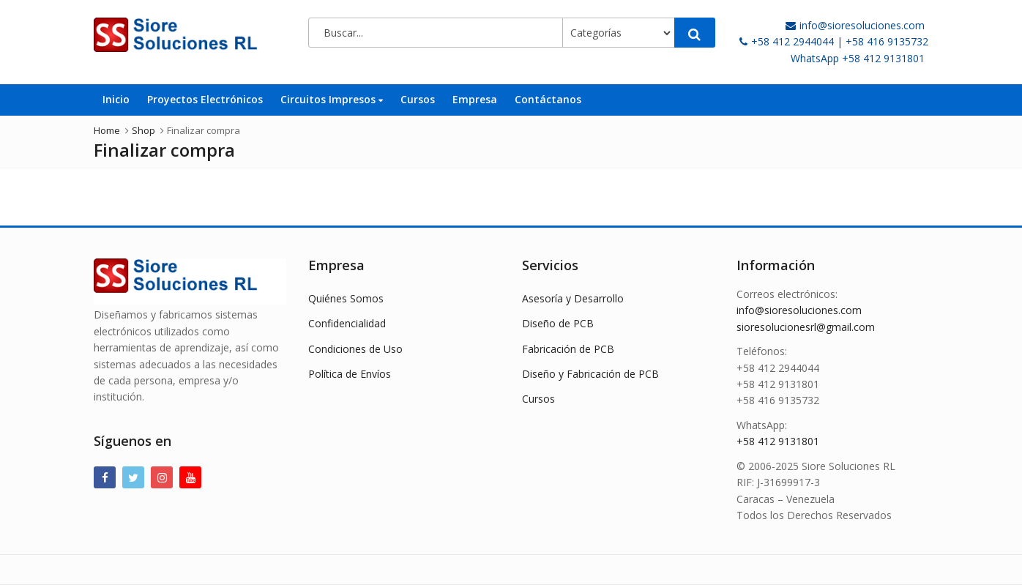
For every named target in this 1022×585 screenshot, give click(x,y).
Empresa (474, 99)
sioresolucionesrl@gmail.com (805, 327)
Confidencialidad (347, 323)
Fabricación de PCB (568, 349)
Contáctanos (548, 99)
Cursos (417, 99)
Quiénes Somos (346, 298)
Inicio (116, 99)
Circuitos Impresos (331, 99)
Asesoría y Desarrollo (573, 298)
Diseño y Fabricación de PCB (590, 374)
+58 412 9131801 (777, 441)
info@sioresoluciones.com (799, 310)
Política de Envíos (349, 374)
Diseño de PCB (558, 323)
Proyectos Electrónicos (205, 99)
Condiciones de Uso (355, 349)
